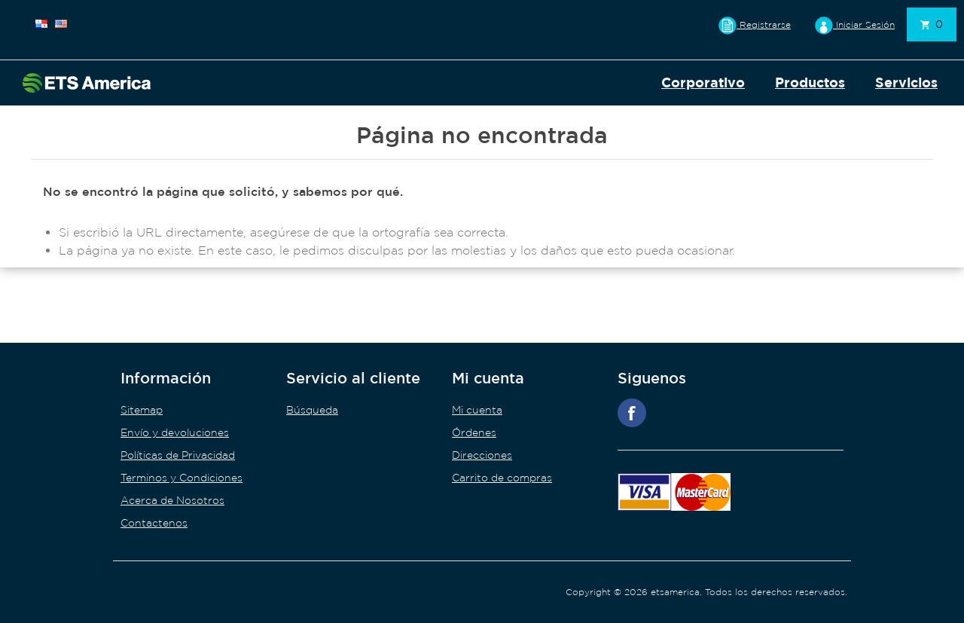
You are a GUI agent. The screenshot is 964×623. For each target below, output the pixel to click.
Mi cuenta (477, 410)
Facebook (632, 413)
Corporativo (703, 82)
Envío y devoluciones (174, 432)
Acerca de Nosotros (172, 500)
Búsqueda (312, 410)
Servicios (906, 82)
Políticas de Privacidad (177, 455)
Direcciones (482, 455)
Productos (810, 82)
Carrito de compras (502, 478)
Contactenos (154, 523)
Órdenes (474, 432)
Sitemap (141, 410)
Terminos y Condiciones (181, 478)
